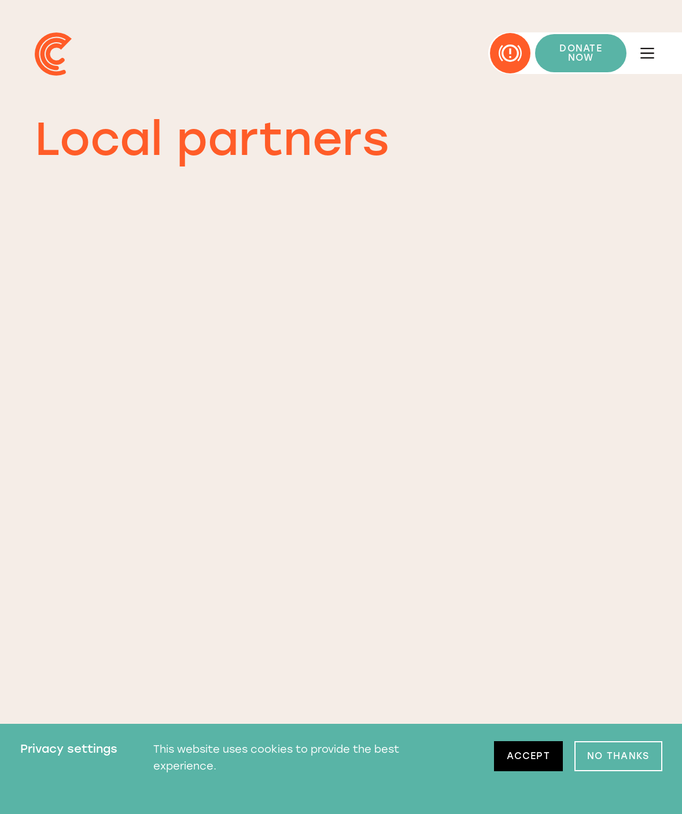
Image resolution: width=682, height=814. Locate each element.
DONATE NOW (580, 53)
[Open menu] (647, 53)
